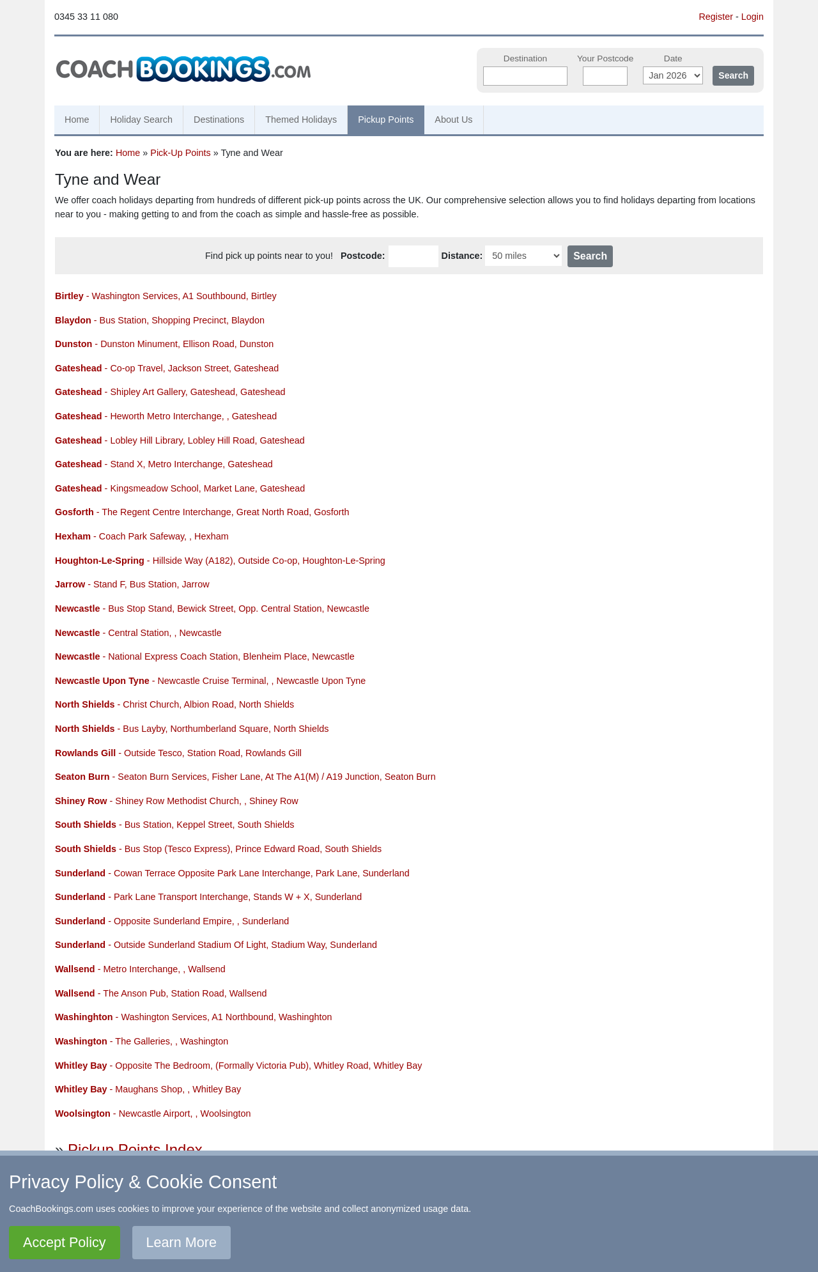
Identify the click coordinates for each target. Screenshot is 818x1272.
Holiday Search (141, 119)
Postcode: (363, 256)
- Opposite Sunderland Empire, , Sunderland (172, 921)
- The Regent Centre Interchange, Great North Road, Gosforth (202, 512)
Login (752, 17)
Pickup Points (385, 119)
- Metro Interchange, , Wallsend (140, 969)
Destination (525, 58)
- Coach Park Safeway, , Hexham (142, 536)
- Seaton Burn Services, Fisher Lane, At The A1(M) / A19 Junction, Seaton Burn (245, 777)
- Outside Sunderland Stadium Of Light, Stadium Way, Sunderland (216, 945)
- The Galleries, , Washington (141, 1041)
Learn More (181, 1242)
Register (715, 17)
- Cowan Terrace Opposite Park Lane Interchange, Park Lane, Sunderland (232, 873)
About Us (453, 119)
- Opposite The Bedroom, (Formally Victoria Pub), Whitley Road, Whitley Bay (238, 1065)
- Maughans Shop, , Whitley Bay (148, 1089)
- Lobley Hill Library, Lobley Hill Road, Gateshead (180, 440)
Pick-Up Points (180, 153)
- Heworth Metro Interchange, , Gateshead (166, 416)
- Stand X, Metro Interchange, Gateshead (164, 464)
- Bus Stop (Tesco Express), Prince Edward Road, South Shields (218, 849)
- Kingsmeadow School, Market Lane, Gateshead (180, 488)
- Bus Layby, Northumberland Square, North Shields (191, 729)
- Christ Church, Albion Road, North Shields (174, 704)
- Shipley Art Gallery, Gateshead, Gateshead (170, 392)
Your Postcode (605, 58)
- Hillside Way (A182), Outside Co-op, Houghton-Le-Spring (220, 560)
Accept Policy (64, 1242)
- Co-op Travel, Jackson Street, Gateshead (167, 368)
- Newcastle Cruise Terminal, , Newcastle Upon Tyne (210, 681)
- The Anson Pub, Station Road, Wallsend (160, 993)
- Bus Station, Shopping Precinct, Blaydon (160, 320)
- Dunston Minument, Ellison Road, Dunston (164, 344)
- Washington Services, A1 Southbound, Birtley (166, 296)
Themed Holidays (301, 119)
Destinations (219, 119)
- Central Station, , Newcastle (138, 633)
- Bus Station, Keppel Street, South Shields (174, 824)
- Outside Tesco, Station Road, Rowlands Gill (178, 753)
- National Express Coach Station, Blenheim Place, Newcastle (205, 656)
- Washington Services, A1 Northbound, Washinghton (193, 1017)
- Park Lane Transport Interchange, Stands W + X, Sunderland (208, 897)
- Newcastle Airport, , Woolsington (153, 1113)
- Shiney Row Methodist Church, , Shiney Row (176, 801)
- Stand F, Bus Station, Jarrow (132, 584)
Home (77, 119)
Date (673, 58)
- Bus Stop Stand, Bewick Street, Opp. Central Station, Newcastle (212, 608)
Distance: (462, 256)
